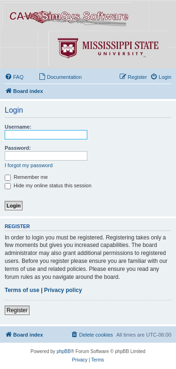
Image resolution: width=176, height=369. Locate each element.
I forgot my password (29, 165)
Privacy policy (63, 290)
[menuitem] (14, 77)
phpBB (64, 351)
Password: (18, 148)
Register (17, 310)
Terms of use (22, 290)
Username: (18, 127)
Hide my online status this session (48, 185)
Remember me (26, 177)
